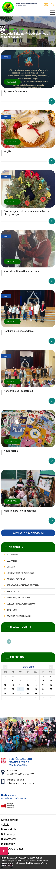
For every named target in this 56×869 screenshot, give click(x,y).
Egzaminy (12, 561)
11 (51, 681)
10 (43, 681)
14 (20, 685)
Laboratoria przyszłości (20, 573)
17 (43, 685)
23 (36, 689)
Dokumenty (8, 834)
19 (5, 689)
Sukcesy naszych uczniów (21, 604)
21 (20, 689)
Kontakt (5, 853)
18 (51, 685)
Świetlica (12, 610)
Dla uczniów (8, 843)
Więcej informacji (9, 641)
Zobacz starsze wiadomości (28, 533)
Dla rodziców (8, 839)
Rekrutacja (13, 591)
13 (13, 685)
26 (5, 693)
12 (5, 685)
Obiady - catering (16, 579)
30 (36, 693)
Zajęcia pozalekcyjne (19, 616)
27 (13, 693)
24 (43, 689)
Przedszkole (8, 829)
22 (28, 689)
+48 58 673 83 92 (52, 4)
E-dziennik (12, 554)
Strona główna (9, 819)
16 (36, 685)
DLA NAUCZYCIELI (12, 848)
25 (51, 689)
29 (28, 693)
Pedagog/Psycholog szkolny (23, 585)
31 (43, 693)
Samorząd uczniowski (19, 597)
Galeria (11, 567)
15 (28, 685)
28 (20, 693)
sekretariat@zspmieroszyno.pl (46, 4)
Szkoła (5, 824)
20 (13, 689)
